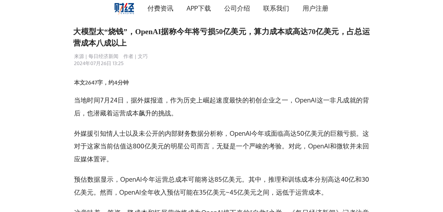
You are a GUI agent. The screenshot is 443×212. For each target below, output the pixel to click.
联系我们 (276, 8)
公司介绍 (237, 8)
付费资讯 (160, 8)
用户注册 (315, 8)
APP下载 (199, 8)
